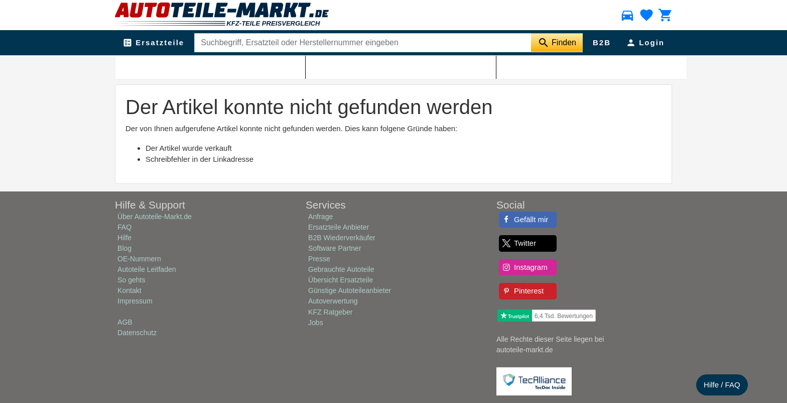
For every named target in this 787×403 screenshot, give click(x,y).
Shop (219, 65)
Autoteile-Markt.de (179, 65)
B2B (602, 42)
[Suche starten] (557, 42)
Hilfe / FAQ (722, 384)
